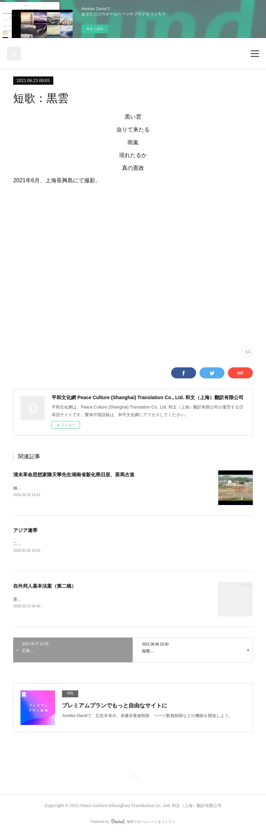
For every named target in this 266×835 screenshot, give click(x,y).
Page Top (133, 779)
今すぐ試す (95, 29)
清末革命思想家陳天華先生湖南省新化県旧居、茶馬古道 (73, 474)
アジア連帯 (25, 531)
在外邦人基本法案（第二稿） (44, 587)
